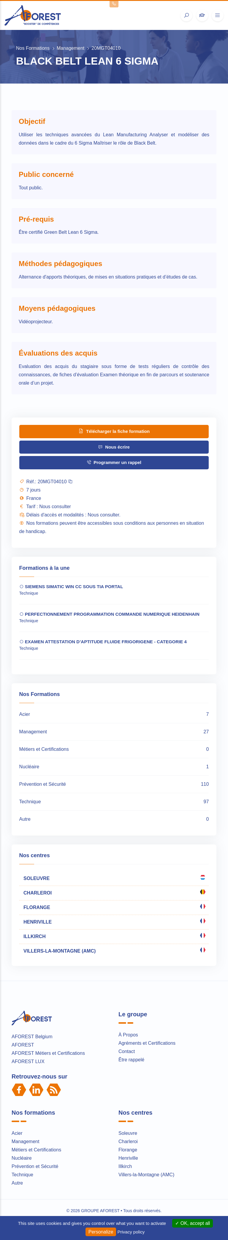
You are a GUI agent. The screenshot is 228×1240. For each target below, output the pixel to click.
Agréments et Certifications (146, 1043)
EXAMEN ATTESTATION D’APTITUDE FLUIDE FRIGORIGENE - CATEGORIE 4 (103, 641)
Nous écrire (114, 446)
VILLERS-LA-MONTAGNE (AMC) (114, 950)
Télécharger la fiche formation (114, 431)
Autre (17, 1182)
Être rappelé (131, 1059)
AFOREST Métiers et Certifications (48, 1053)
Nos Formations (33, 48)
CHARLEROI (114, 892)
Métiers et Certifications (36, 1149)
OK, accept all (192, 1223)
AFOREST (23, 1044)
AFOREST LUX (28, 1061)
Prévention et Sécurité (35, 1166)
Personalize (100, 1231)
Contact (126, 1051)
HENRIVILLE (114, 921)
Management (70, 48)
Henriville (128, 1158)
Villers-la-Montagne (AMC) (146, 1174)
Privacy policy (131, 1231)
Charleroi (128, 1141)
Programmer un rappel (114, 462)
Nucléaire (22, 1158)
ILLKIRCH (114, 935)
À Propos (128, 1034)
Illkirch (125, 1166)
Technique (22, 1174)
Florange (127, 1149)
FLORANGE (114, 906)
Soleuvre (127, 1133)
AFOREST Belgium (32, 1036)
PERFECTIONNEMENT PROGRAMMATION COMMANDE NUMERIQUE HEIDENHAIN (109, 614)
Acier (17, 1133)
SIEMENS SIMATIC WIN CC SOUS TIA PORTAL (71, 586)
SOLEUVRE (114, 877)
